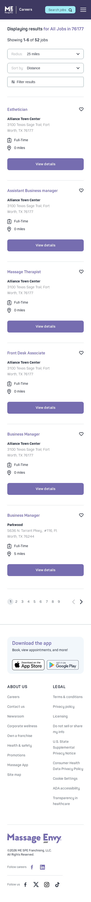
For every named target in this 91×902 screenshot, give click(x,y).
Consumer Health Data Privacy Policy (68, 766)
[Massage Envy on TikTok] (57, 884)
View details (46, 164)
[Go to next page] (81, 601)
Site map (14, 775)
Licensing (60, 716)
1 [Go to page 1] (10, 602)
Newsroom (15, 716)
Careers (13, 697)
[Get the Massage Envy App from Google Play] (63, 665)
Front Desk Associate (26, 353)
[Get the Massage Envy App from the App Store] (28, 664)
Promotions (16, 755)
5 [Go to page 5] (34, 602)
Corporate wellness (22, 726)
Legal (59, 686)
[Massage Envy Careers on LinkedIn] (42, 867)
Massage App (17, 765)
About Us (17, 686)
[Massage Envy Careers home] (18, 10)
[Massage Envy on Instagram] (46, 884)
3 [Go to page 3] (22, 602)
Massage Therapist (24, 272)
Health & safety (19, 746)
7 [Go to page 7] (47, 602)
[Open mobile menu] (83, 10)
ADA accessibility (66, 788)
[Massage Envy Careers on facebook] (31, 867)
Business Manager (23, 434)
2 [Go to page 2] (16, 602)
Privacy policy (63, 707)
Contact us (16, 707)
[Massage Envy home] (34, 842)
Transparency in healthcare (65, 801)
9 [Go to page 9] (59, 602)
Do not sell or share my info (68, 729)
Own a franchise (19, 736)
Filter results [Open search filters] (26, 82)
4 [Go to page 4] (28, 602)
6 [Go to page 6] (41, 602)
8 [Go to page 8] (53, 602)
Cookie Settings (65, 779)
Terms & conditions (68, 697)
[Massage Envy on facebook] (25, 884)
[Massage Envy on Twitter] (36, 884)
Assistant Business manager (32, 190)
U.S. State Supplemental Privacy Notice (64, 747)
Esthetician (17, 109)
